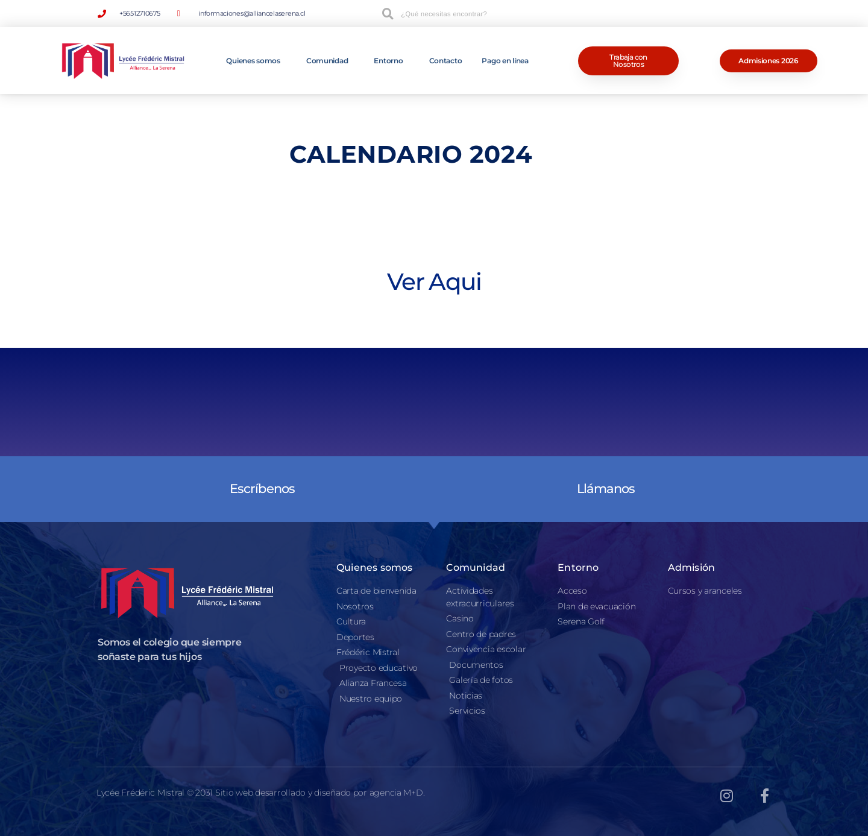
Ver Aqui (434, 281)
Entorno (391, 61)
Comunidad (330, 61)
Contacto (445, 60)
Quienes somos (256, 61)
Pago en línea (505, 60)
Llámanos (606, 488)
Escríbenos (262, 488)
